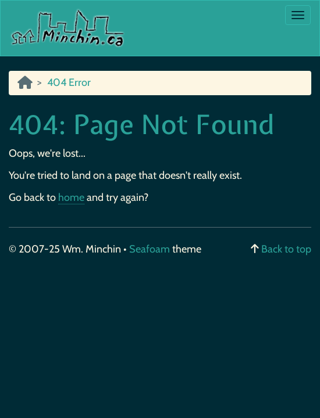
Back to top (286, 249)
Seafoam (150, 249)
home (71, 197)
